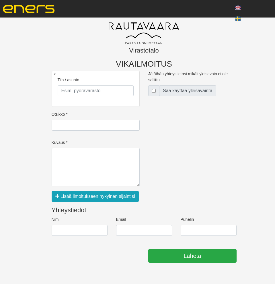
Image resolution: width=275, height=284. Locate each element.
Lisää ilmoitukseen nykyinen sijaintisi (95, 196)
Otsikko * (60, 114)
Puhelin (187, 219)
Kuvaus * (60, 142)
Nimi (56, 219)
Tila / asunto (68, 80)
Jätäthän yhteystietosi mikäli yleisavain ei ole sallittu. (188, 77)
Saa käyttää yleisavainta (187, 90)
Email (121, 219)
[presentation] (95, 256)
